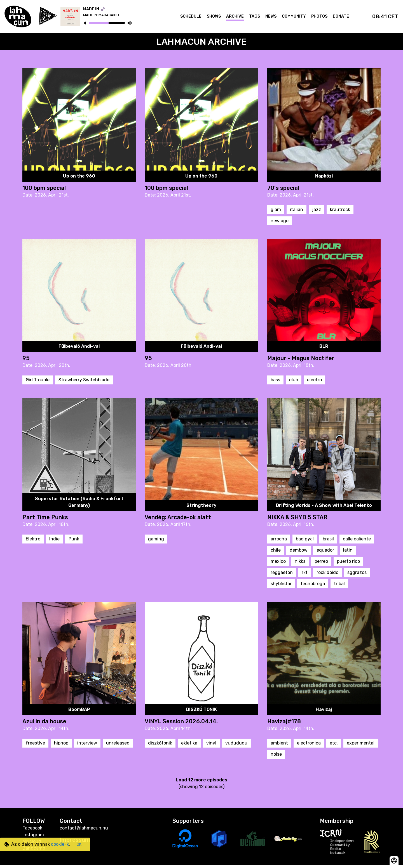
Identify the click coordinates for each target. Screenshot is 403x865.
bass (275, 379)
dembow (299, 550)
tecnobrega (313, 583)
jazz (316, 209)
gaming (156, 539)
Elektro (33, 539)
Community (294, 16)
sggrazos (357, 572)
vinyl (211, 743)
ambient (279, 743)
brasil (328, 539)
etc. (334, 743)
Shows (214, 16)
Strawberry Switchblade (83, 379)
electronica (309, 743)
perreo (321, 561)
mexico (278, 561)
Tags (254, 16)
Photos (319, 16)
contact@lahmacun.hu (84, 828)
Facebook (32, 828)
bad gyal (305, 539)
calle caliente (357, 539)
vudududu (236, 743)
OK (79, 844)
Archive (235, 16)
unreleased (118, 743)
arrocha (279, 539)
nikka (300, 561)
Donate (341, 16)
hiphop (61, 743)
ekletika (189, 743)
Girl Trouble (38, 379)
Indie (54, 539)
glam (276, 209)
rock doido (327, 572)
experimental (360, 743)
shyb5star (281, 583)
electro (314, 379)
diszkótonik (160, 743)
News (271, 16)
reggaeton (282, 572)
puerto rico (348, 561)
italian (296, 209)
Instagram (33, 834)
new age (280, 220)
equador (325, 550)
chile (276, 550)
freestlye (35, 743)
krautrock (340, 209)
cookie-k (60, 844)
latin (348, 550)
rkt (305, 572)
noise (276, 754)
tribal (339, 583)
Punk (74, 539)
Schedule (191, 16)
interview (87, 743)
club (293, 379)
